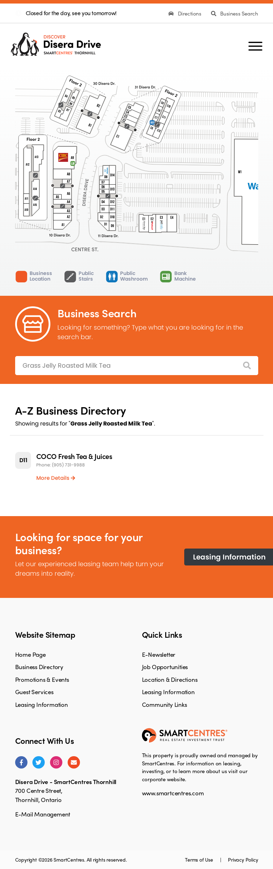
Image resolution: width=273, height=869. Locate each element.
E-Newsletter (159, 654)
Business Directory (39, 666)
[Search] (247, 366)
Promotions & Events (42, 679)
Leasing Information (41, 704)
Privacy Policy (243, 859)
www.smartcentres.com (173, 793)
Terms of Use (199, 859)
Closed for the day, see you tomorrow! (71, 13)
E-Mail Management (42, 814)
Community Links (164, 704)
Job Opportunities (165, 666)
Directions (185, 13)
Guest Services (34, 691)
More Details (55, 478)
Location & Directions (170, 679)
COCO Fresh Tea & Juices (74, 456)
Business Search (234, 13)
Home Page (30, 654)
